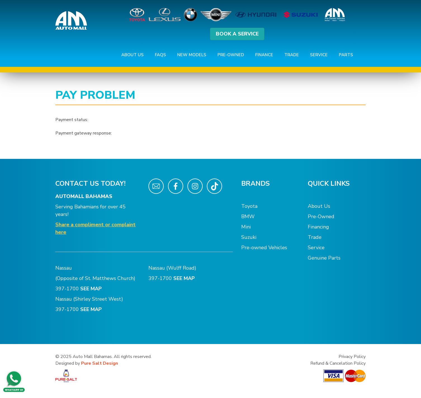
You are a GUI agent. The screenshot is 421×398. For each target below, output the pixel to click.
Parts (346, 55)
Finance (264, 55)
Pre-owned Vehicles (264, 247)
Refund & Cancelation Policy (338, 363)
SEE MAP (91, 288)
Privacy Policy (352, 357)
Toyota (249, 206)
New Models (191, 55)
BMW (248, 216)
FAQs (160, 55)
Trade (291, 55)
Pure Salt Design (99, 363)
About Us (132, 55)
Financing (318, 226)
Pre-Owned (230, 55)
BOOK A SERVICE (237, 33)
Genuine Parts (324, 258)
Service (319, 55)
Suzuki (248, 237)
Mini (246, 226)
